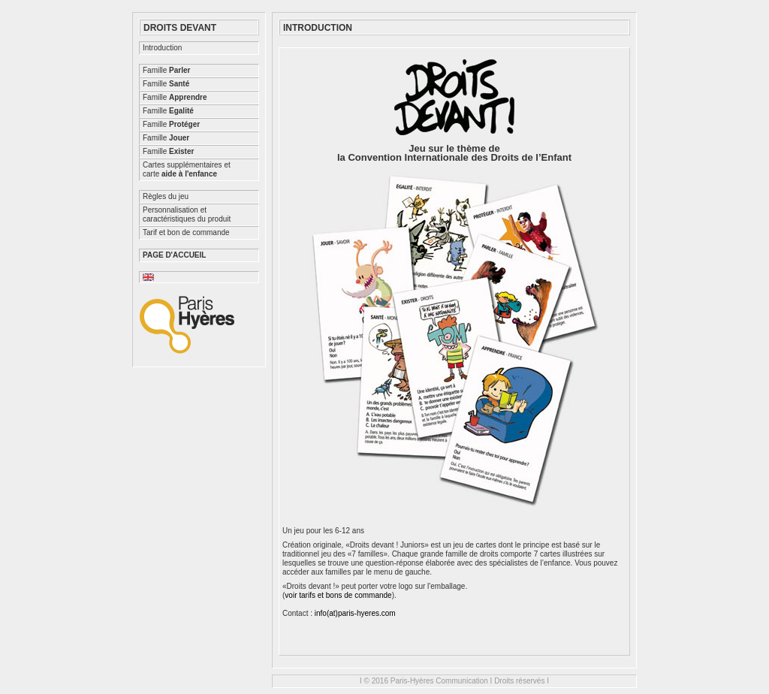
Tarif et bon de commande (186, 232)
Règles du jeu (165, 196)
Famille (166, 70)
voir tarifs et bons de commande (338, 595)
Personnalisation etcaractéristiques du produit (187, 214)
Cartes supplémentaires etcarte (187, 169)
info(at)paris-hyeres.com (355, 613)
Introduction (162, 48)
